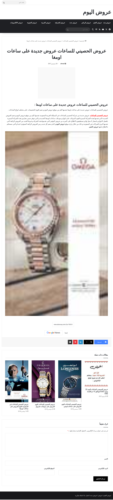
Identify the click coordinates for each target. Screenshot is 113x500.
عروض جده (73, 23)
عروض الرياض (86, 23)
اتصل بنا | (86, 495)
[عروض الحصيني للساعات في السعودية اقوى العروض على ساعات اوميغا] (16, 381)
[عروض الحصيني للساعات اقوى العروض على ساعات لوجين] (69, 381)
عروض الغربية (45, 23)
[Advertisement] (56, 83)
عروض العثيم (97, 23)
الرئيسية (82, 41)
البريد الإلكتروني (103, 468)
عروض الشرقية (60, 23)
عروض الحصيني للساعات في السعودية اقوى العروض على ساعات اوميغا (18, 406)
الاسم (106, 459)
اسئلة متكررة (79, 495)
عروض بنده (107, 23)
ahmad (62, 63)
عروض (100, 495)
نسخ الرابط (45, 324)
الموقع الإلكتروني (49, 468)
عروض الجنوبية (32, 23)
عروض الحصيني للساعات (70, 41)
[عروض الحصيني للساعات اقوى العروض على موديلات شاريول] (43, 381)
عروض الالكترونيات (16, 23)
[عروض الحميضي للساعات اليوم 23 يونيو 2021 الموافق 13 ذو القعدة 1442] (96, 373)
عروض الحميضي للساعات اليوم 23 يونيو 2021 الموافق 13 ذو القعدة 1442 (96, 392)
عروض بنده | (93, 495)
